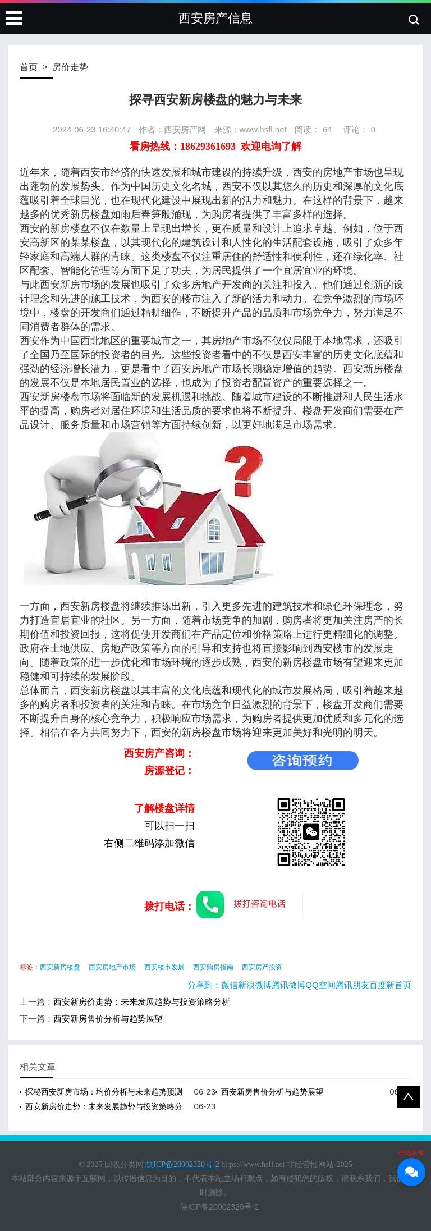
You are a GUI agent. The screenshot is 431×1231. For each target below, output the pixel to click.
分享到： (204, 985)
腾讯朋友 (352, 985)
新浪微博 (255, 985)
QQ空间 (320, 985)
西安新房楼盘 (60, 967)
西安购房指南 (213, 967)
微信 (229, 985)
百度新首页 (390, 985)
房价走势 (70, 67)
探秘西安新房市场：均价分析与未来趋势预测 (103, 1091)
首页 (29, 67)
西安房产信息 (215, 18)
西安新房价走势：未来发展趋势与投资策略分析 (141, 1001)
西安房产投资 (262, 967)
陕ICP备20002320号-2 (219, 1206)
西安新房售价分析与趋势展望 (108, 1018)
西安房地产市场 (112, 967)
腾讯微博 (288, 985)
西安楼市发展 (164, 967)
